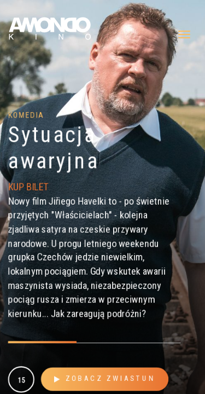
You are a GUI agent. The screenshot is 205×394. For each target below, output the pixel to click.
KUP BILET (28, 186)
